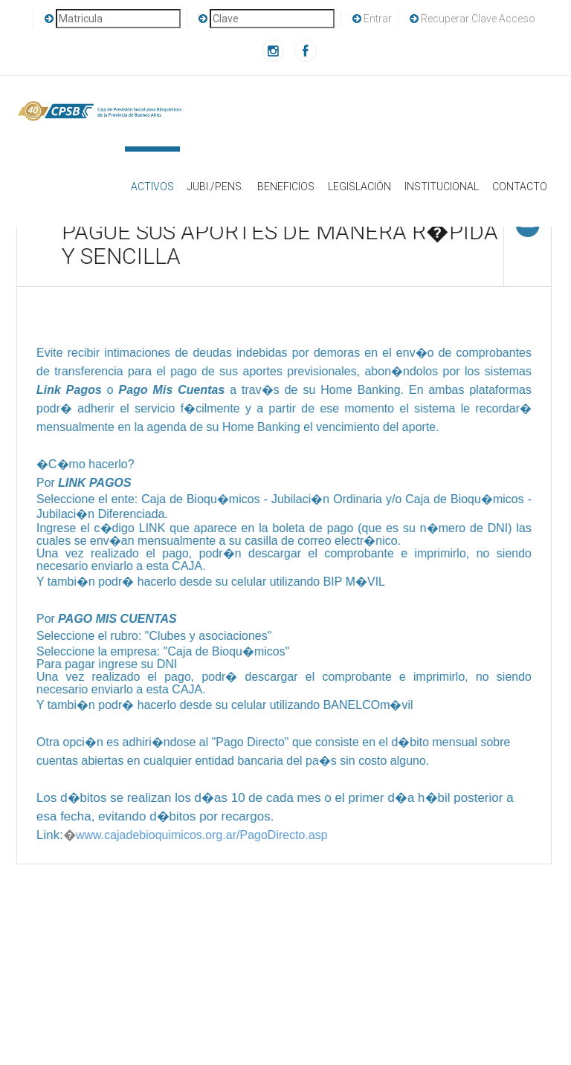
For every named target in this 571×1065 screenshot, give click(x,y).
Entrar (372, 19)
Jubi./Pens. (215, 186)
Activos (152, 169)
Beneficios (285, 186)
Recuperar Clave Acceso (472, 19)
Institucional (441, 186)
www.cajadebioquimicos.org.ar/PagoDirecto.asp (200, 835)
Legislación (359, 186)
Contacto (519, 186)
